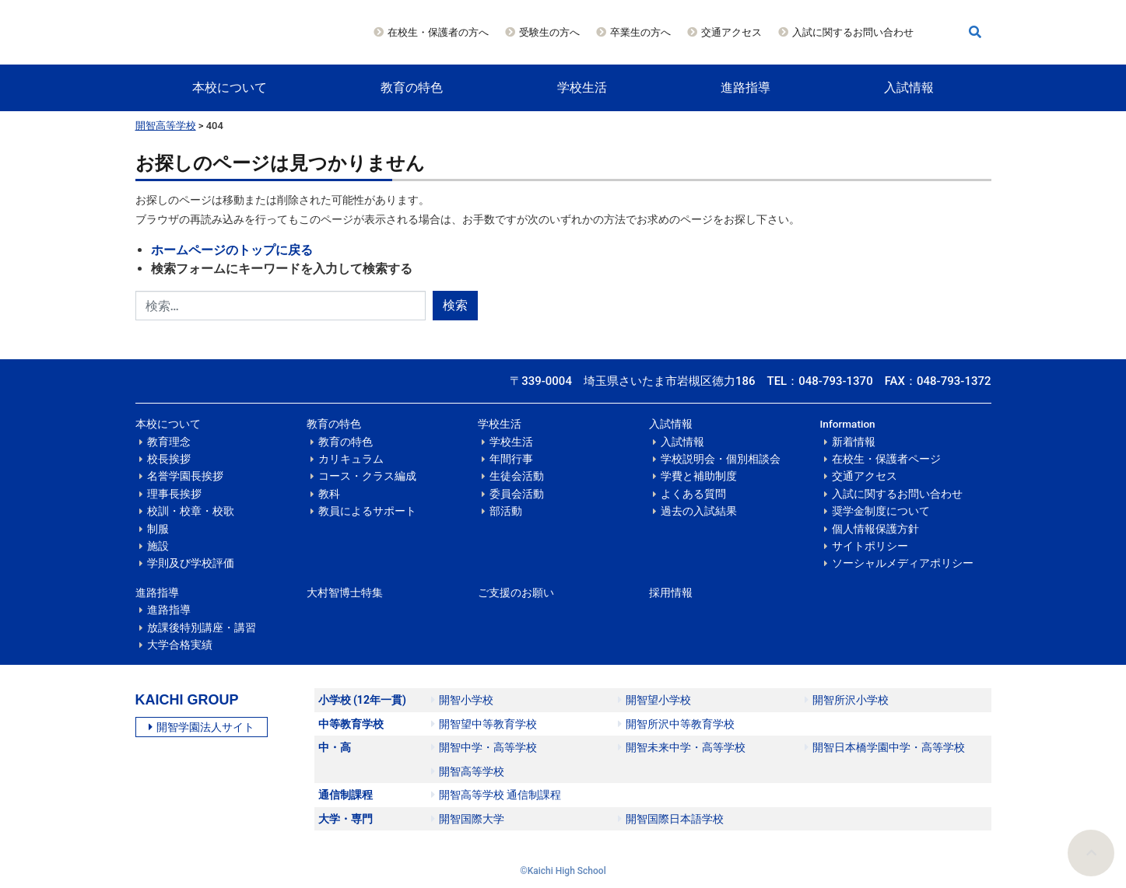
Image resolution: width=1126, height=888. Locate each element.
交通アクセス (731, 32)
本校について (229, 87)
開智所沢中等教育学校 (676, 724)
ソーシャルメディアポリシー (902, 563)
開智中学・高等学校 (484, 747)
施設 (158, 546)
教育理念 (169, 441)
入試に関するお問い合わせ (853, 32)
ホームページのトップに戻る (232, 250)
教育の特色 (412, 87)
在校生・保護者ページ (886, 459)
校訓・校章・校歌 (190, 511)
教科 (329, 494)
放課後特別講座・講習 (201, 627)
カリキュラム (351, 459)
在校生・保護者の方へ (438, 32)
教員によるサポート (367, 511)
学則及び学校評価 (190, 563)
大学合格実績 (179, 644)
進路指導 (745, 87)
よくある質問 (693, 494)
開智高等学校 (165, 125)
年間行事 (511, 459)
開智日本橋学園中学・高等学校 (885, 747)
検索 (455, 305)
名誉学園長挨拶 (185, 476)
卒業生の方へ (640, 32)
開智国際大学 (467, 819)
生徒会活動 (516, 476)
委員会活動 (516, 494)
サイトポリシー (870, 546)
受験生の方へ (549, 32)
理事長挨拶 (174, 494)
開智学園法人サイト (201, 727)
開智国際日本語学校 (671, 819)
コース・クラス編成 (367, 476)
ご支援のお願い (516, 592)
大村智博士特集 (345, 592)
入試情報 (909, 87)
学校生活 (582, 87)
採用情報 (671, 592)
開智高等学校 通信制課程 (496, 794)
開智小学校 (462, 700)
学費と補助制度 (699, 476)
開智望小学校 (654, 700)
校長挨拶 (169, 459)
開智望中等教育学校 (484, 724)
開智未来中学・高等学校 (681, 747)
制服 (158, 529)
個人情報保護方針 (875, 529)
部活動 (505, 511)
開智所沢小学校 (847, 700)
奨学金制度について (881, 511)
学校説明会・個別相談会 (720, 459)
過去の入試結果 (699, 511)
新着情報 (853, 441)
